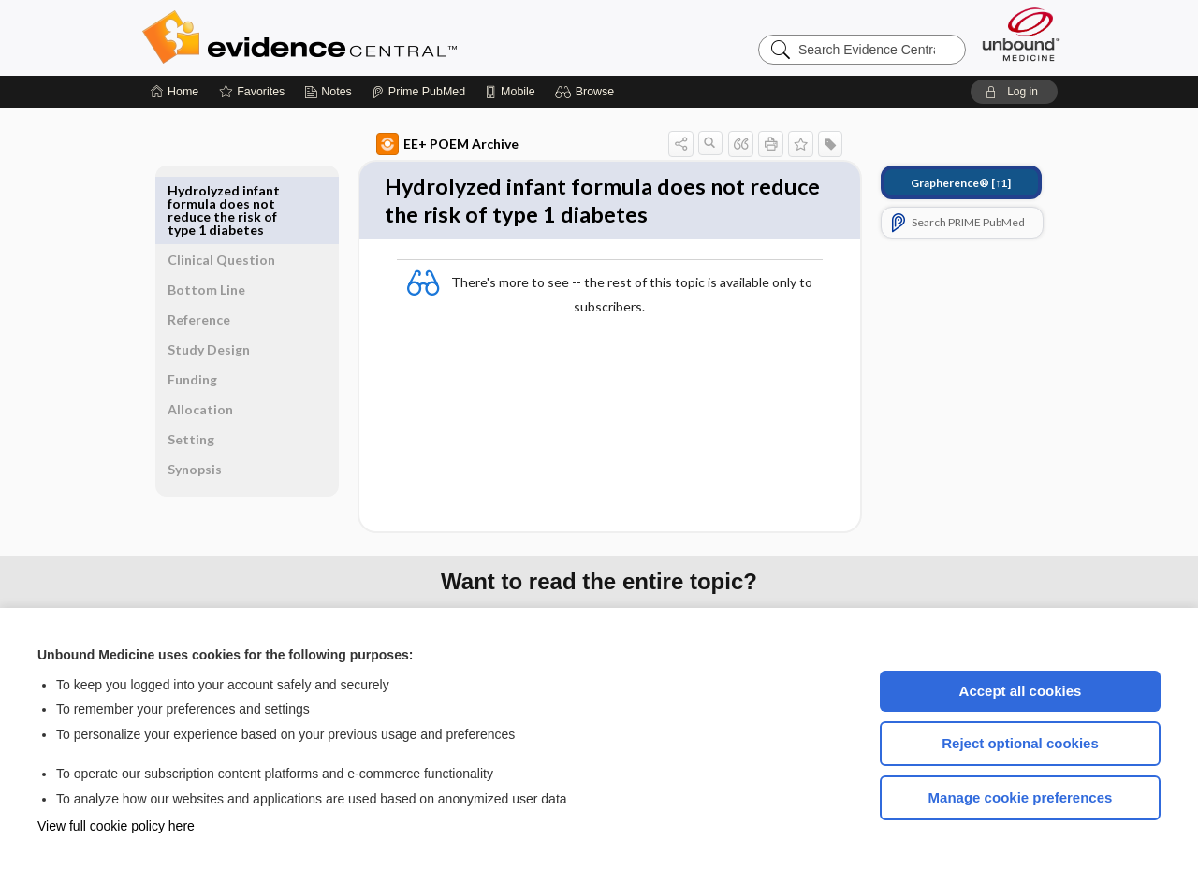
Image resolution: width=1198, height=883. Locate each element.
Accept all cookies (1020, 691)
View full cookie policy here (116, 825)
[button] (587, 92)
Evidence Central (374, 37)
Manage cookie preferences (1020, 797)
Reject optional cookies (1020, 743)
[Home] (174, 92)
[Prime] (418, 92)
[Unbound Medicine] (1021, 34)
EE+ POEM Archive (426, 144)
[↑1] (939, 183)
